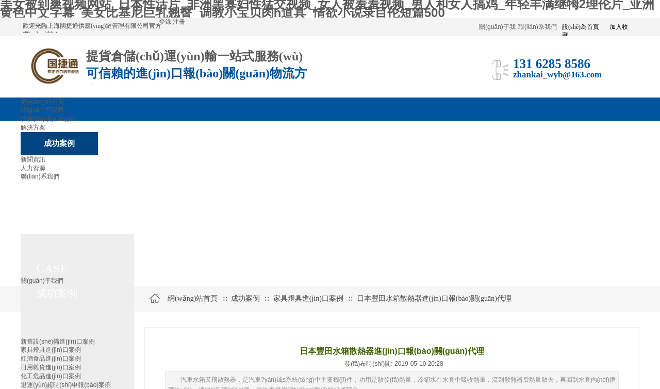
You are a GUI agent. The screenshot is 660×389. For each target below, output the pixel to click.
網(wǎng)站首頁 (193, 298)
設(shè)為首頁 (580, 26)
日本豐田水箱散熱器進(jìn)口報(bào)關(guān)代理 (434, 298)
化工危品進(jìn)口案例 (51, 376)
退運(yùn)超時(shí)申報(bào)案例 (66, 384)
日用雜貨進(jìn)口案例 (51, 367)
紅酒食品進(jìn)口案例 (51, 358)
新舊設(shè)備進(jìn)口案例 (58, 341)
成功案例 (245, 298)
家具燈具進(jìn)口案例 (51, 349)
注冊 (179, 21)
